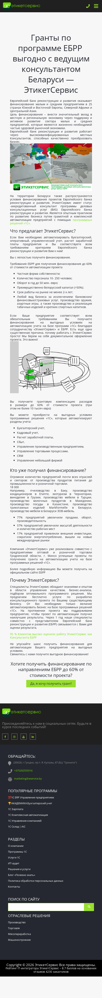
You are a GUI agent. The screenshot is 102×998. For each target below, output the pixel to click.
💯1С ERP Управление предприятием (31, 797)
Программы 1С (17, 851)
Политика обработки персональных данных (35, 881)
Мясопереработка (19, 934)
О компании (15, 846)
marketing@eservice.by (28, 778)
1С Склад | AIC (16, 826)
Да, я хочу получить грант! (51, 683)
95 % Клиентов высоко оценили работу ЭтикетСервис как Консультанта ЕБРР (51, 635)
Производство (17, 922)
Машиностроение (19, 940)
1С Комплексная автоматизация (28, 815)
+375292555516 (23, 770)
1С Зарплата (15, 809)
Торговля (14, 928)
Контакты (14, 886)
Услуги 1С (14, 857)
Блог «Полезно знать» (21, 875)
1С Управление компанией (24, 820)
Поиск (89, 907)
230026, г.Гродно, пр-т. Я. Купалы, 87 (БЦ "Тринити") (45, 762)
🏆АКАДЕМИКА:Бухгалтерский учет (30, 803)
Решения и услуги (19, 869)
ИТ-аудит (13, 863)
